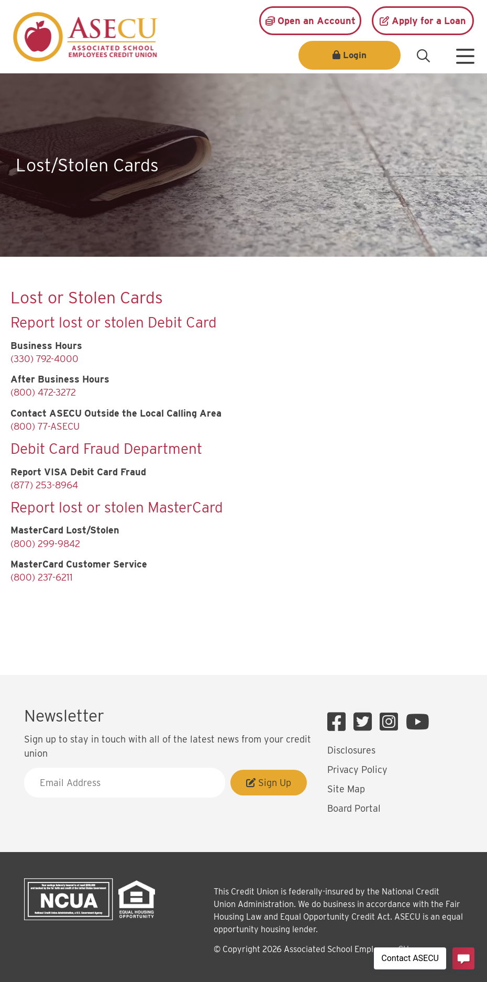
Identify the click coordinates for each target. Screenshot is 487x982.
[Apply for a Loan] (423, 20)
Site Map (346, 788)
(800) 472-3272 (43, 392)
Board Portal (354, 808)
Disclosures (351, 750)
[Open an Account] (310, 20)
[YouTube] (417, 722)
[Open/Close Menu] (465, 52)
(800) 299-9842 (45, 543)
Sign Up (268, 782)
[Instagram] (391, 722)
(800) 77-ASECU (45, 426)
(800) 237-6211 (41, 577)
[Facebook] (339, 722)
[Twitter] (365, 722)
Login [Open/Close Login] (355, 55)
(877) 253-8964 (44, 484)
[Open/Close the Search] (423, 56)
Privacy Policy (357, 769)
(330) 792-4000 (44, 358)
